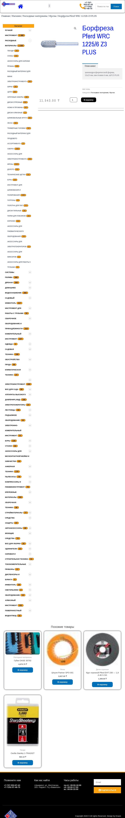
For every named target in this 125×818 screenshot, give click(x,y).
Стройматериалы (14, 513)
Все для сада (11, 389)
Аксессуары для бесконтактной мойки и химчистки (17, 456)
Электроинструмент (15, 384)
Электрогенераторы (15, 405)
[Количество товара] (73, 99)
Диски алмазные (14, 113)
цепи (9, 92)
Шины (10, 87)
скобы (10, 56)
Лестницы (10, 410)
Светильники (11, 590)
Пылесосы (10, 477)
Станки (8, 446)
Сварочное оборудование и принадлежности (14, 324)
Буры (9, 180)
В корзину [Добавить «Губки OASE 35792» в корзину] (23, 670)
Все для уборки (12, 544)
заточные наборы (15, 97)
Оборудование (12, 595)
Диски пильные (14, 211)
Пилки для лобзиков (16, 216)
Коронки (11, 221)
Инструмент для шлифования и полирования (14, 190)
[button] (49, 6)
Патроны (11, 200)
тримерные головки (16, 128)
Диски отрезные (14, 102)
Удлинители (11, 549)
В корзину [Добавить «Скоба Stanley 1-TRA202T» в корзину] (23, 763)
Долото (10, 169)
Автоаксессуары (13, 528)
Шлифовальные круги (17, 118)
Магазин (16, 16)
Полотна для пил (15, 205)
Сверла (10, 149)
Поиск (116, 6)
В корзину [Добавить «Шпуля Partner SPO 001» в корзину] (63, 682)
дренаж (9, 283)
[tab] (90, 66)
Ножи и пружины (15, 107)
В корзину (88, 99)
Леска (10, 123)
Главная (5, 16)
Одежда (9, 344)
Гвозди (10, 51)
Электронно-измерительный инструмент (13, 430)
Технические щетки (16, 175)
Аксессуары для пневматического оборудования (15, 231)
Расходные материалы (35, 16)
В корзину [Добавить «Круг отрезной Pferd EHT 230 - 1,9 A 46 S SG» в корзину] (102, 684)
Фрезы (52, 16)
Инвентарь (10, 585)
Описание (90, 66)
